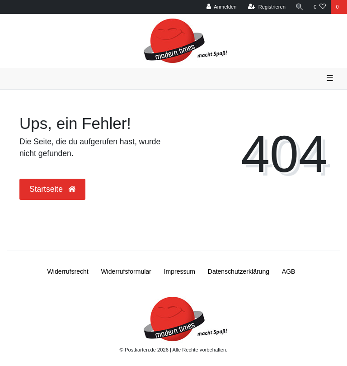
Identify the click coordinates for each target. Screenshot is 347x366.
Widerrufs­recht (68, 271)
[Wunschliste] (320, 7)
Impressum (179, 271)
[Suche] (300, 7)
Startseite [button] (52, 189)
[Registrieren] (267, 7)
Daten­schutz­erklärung (238, 271)
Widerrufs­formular (126, 271)
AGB (288, 271)
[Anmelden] (222, 7)
